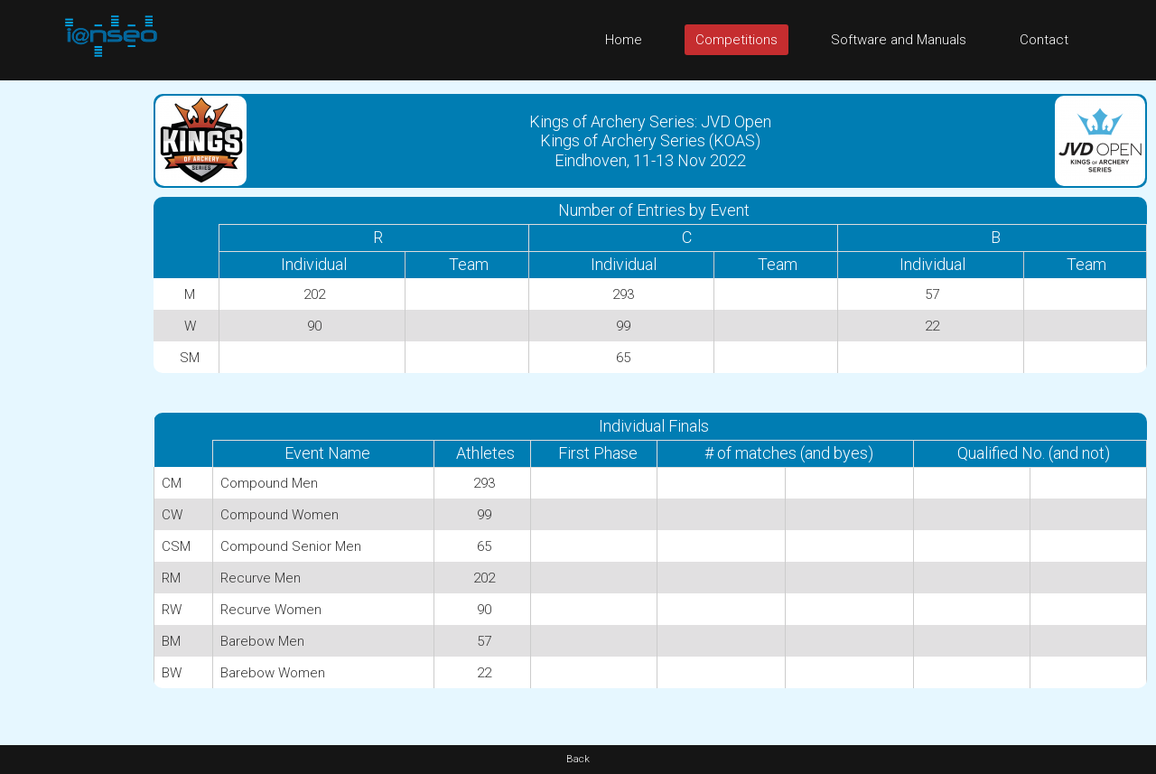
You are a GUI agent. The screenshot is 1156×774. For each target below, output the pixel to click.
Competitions (736, 40)
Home (623, 40)
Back (578, 759)
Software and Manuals (898, 40)
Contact (1044, 40)
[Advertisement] (72, 351)
